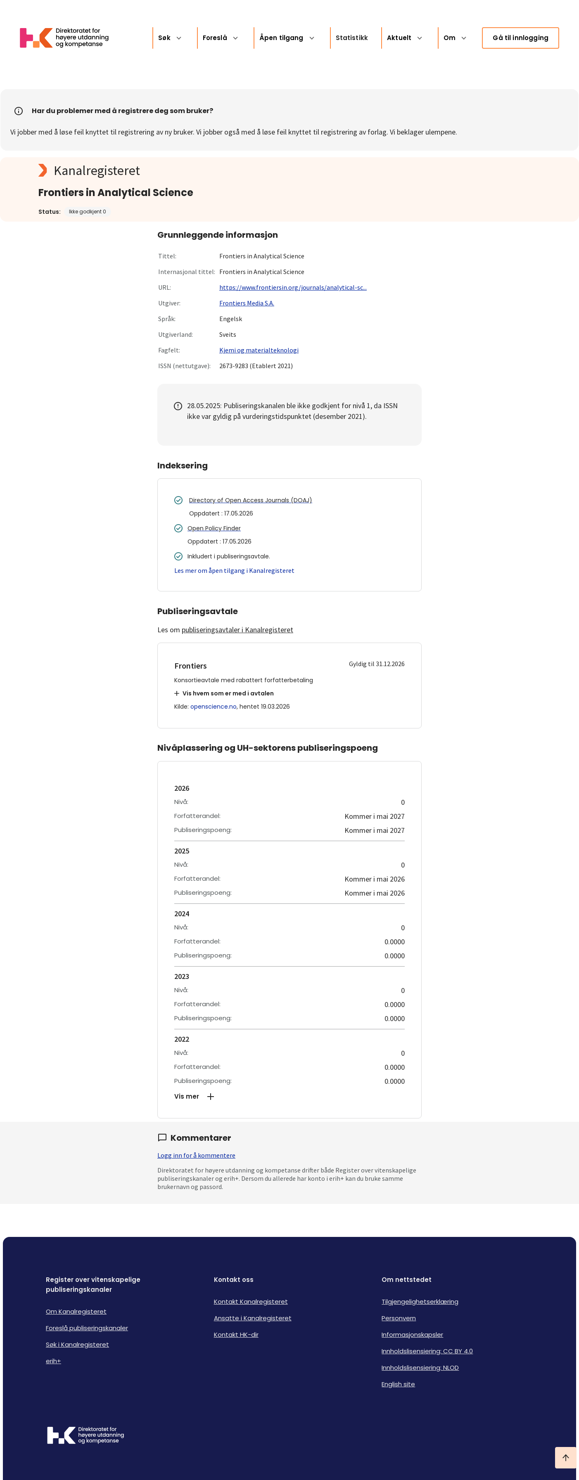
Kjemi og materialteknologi (259, 350)
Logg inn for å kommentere (196, 1155)
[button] (289, 1097)
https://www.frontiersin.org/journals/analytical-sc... (293, 287)
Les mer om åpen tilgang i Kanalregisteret (234, 570)
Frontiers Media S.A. (246, 303)
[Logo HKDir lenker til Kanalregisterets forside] (69, 38)
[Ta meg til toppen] (566, 1457)
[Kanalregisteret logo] (203, 170)
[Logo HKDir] (85, 1436)
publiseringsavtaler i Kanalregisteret (237, 629)
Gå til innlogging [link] (520, 37)
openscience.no (213, 706)
